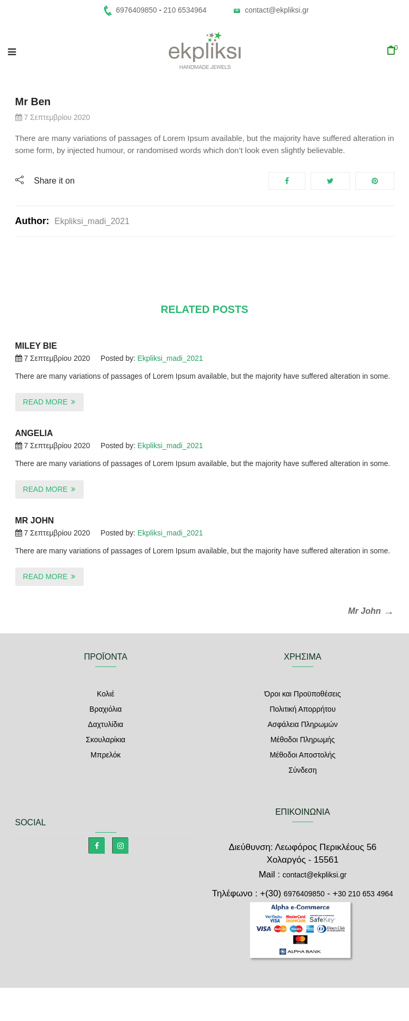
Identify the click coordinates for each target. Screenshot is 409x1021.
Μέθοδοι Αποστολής (302, 755)
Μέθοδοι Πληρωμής (303, 739)
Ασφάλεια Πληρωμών (302, 724)
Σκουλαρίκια (105, 739)
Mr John (34, 520)
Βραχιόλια (105, 709)
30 (365, 893)
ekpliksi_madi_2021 (91, 221)
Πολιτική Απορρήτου (302, 709)
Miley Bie (36, 345)
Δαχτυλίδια (105, 724)
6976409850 (304, 893)
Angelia (34, 433)
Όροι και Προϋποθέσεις (302, 694)
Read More (45, 402)
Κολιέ (105, 694)
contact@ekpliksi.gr (277, 10)
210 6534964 (185, 10)
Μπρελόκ (106, 755)
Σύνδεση (302, 770)
